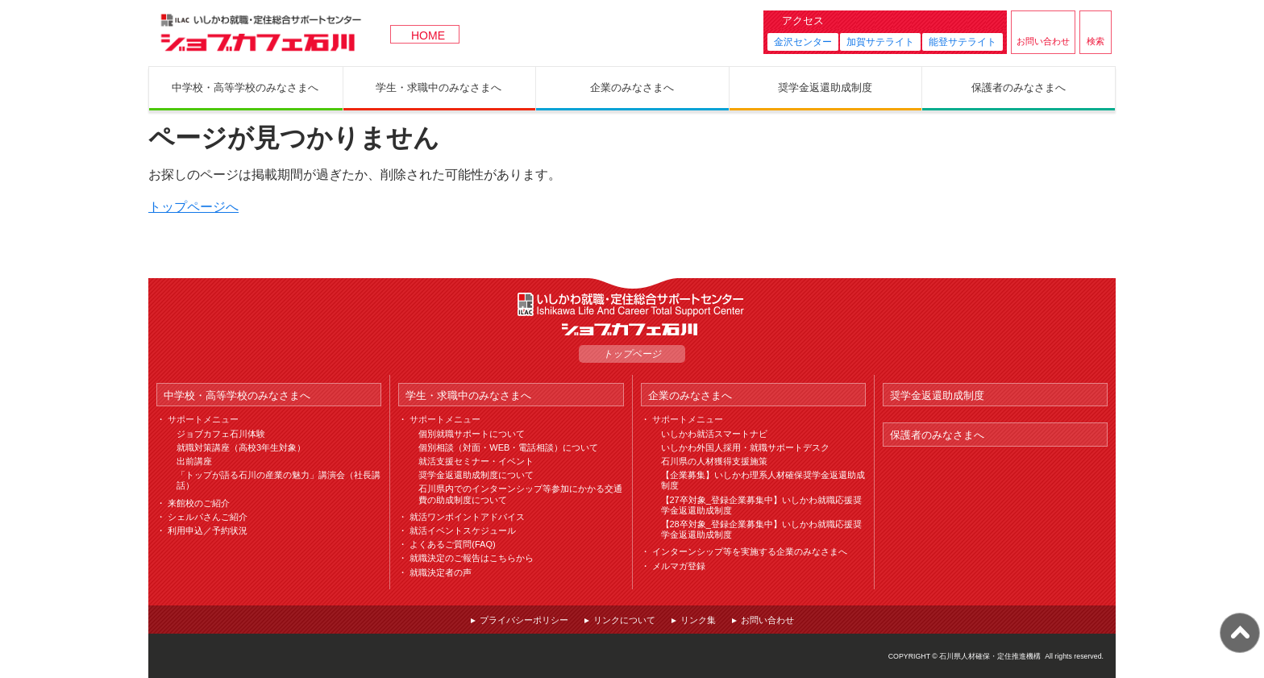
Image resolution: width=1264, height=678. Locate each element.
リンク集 (698, 620)
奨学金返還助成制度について (476, 475)
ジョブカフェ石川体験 (221, 434)
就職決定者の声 (441, 572)
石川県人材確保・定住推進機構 (990, 656)
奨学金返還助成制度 (937, 395)
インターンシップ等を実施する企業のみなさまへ (749, 551)
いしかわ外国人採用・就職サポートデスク (745, 447)
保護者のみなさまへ (937, 435)
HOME (428, 35)
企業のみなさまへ (690, 395)
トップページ (632, 354)
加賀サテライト (880, 42)
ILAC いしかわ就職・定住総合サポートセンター (632, 304)
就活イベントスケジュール (463, 530)
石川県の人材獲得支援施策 (714, 461)
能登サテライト (962, 42)
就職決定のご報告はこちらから (472, 558)
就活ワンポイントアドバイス (467, 517)
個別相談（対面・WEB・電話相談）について (508, 447)
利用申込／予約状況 (207, 530)
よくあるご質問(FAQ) (452, 544)
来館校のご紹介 (199, 503)
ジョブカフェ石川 (261, 33)
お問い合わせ (1043, 41)
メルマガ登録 (678, 566)
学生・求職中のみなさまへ (468, 395)
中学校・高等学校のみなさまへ (237, 395)
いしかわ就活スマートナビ (714, 434)
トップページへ (193, 207)
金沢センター (803, 42)
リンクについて (624, 620)
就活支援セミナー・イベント (476, 461)
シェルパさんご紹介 (207, 517)
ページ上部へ (1240, 633)
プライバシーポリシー (524, 620)
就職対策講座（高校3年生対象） (241, 447)
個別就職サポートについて (471, 434)
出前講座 (194, 461)
